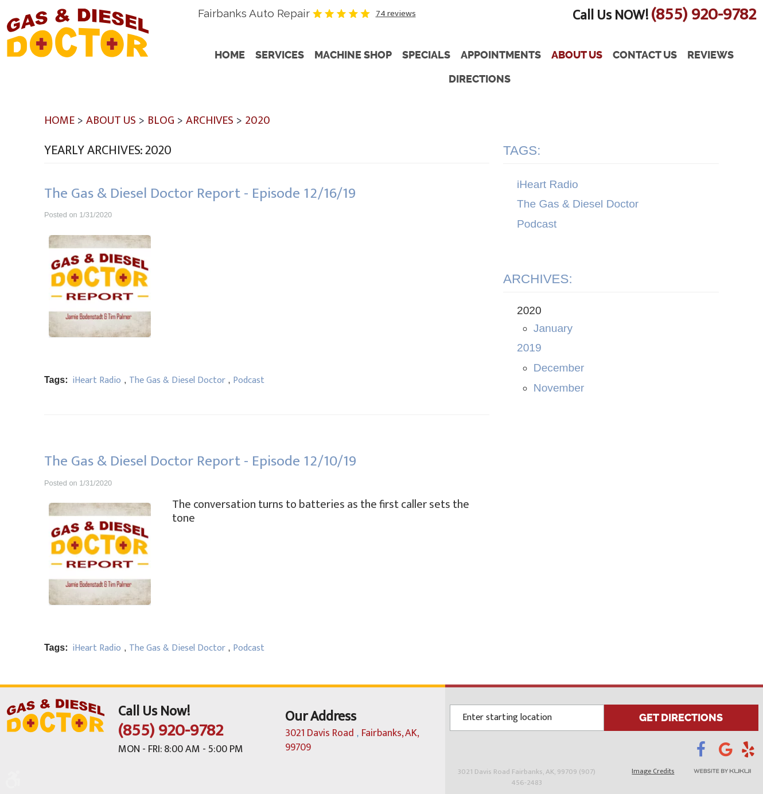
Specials (426, 55)
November (559, 388)
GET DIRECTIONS (681, 717)
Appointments (501, 55)
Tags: (522, 150)
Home (230, 55)
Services (279, 55)
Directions (480, 79)
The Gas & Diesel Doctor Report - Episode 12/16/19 (200, 193)
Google (730, 752)
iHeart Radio (96, 380)
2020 (257, 120)
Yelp (749, 752)
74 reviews (396, 13)
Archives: (538, 279)
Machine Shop (353, 55)
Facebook (707, 752)
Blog (160, 120)
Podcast (248, 380)
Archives (209, 120)
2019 (529, 348)
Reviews (710, 55)
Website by (720, 771)
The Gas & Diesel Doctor (177, 380)
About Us (576, 55)
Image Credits (653, 771)
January (553, 328)
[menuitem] (230, 56)
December (559, 368)
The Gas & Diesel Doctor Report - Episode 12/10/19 (200, 461)
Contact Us (645, 55)
